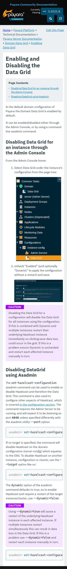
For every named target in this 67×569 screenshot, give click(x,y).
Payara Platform (23, 30)
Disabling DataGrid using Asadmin (30, 96)
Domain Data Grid (16, 43)
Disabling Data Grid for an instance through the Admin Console (35, 90)
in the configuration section (37, 404)
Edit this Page (55, 30)
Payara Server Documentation (22, 39)
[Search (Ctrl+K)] (50, 18)
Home (7, 30)
